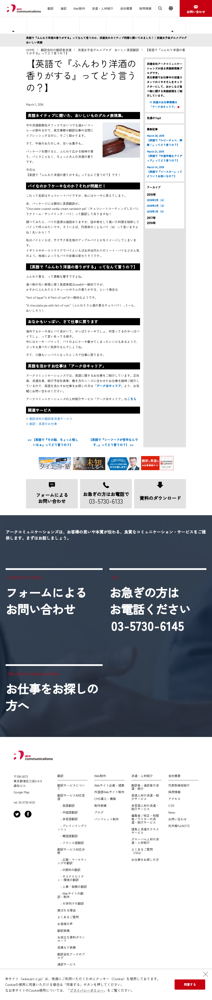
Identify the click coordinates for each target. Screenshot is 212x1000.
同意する (190, 984)
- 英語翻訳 (66, 805)
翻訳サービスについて (71, 787)
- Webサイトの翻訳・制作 (70, 895)
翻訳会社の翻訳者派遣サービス (50, 418)
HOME (30, 50)
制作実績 (100, 805)
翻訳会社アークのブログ (71, 956)
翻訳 (50, 8)
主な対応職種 (13, 25)
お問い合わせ (177, 819)
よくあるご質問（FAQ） (142, 851)
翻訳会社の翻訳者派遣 (56, 50)
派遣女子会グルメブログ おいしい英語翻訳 (108, 50)
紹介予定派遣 (66, 25)
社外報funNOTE (179, 826)
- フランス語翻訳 (70, 843)
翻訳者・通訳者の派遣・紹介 (145, 787)
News (171, 812)
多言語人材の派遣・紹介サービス (145, 807)
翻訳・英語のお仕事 (43, 423)
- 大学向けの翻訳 (70, 903)
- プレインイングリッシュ (72, 827)
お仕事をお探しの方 (145, 859)
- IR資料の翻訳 (68, 870)
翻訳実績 (63, 930)
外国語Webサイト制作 (109, 792)
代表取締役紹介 (179, 785)
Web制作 (79, 8)
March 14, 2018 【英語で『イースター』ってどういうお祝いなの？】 (164, 171)
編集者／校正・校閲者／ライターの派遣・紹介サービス (145, 819)
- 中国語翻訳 (67, 812)
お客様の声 (65, 924)
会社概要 (126, 8)
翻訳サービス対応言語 (71, 797)
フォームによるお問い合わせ (46, 600)
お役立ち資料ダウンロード (71, 939)
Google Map (21, 792)
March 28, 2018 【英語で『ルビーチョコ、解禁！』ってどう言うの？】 (164, 140)
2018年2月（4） (156, 206)
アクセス (174, 799)
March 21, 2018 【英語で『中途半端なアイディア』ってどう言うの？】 (164, 156)
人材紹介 (93, 25)
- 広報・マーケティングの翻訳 (72, 861)
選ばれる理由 (119, 25)
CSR (171, 805)
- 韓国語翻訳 (67, 836)
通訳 (63, 8)
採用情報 (145, 8)
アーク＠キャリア (108, 386)
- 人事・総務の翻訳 (72, 886)
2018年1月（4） (156, 211)
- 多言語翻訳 (67, 819)
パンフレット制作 (106, 819)
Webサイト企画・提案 (109, 785)
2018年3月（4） (156, 200)
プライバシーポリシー (87, 990)
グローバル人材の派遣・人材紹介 (145, 841)
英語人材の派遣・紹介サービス (145, 797)
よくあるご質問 (146, 25)
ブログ (98, 812)
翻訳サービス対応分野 (71, 851)
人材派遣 (40, 25)
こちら (131, 399)
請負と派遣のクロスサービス (145, 831)
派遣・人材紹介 (102, 8)
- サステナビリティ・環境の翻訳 (70, 878)
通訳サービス (66, 964)
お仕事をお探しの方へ (198, 25)
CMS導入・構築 (105, 799)
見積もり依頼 (66, 947)
